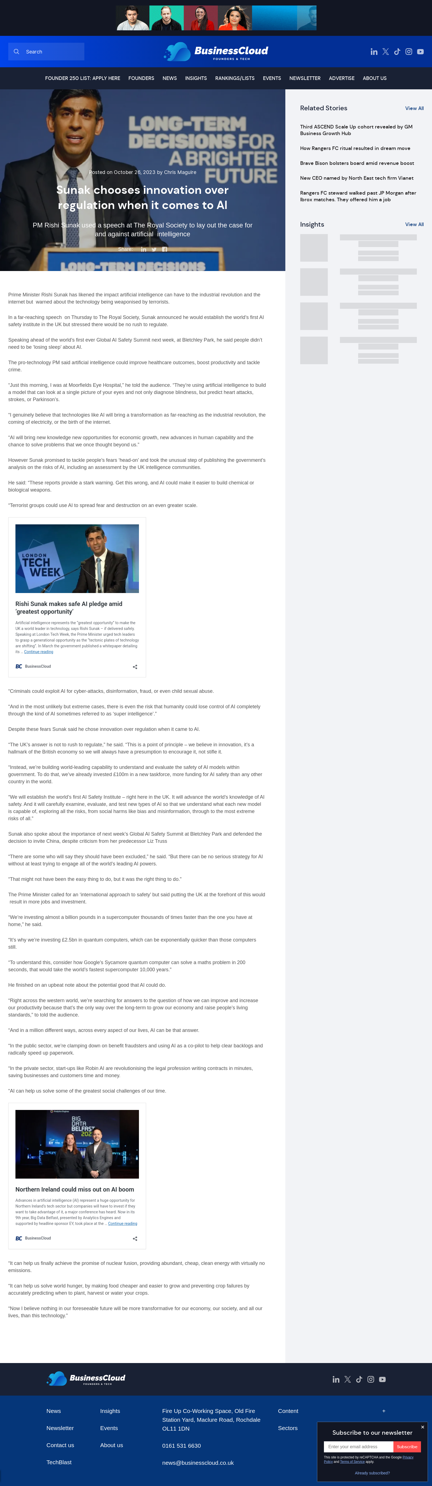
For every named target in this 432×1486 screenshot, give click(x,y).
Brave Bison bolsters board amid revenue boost (357, 163)
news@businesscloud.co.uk (198, 1463)
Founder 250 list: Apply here (82, 78)
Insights (196, 78)
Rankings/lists (235, 78)
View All (414, 108)
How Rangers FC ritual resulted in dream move (355, 148)
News (170, 78)
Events (272, 78)
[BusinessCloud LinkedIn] (374, 51)
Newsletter (305, 78)
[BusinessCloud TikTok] (397, 51)
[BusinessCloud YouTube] (420, 51)
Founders (141, 78)
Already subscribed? (372, 1473)
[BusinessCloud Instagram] (409, 51)
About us (375, 78)
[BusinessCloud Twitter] (385, 51)
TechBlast (59, 1462)
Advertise (342, 78)
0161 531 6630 (181, 1445)
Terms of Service (352, 1462)
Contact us (60, 1445)
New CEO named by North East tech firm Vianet (357, 178)
